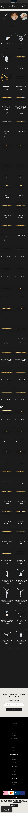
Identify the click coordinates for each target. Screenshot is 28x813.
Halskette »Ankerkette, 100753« (7, 234)
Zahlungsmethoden (14, 723)
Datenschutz (14, 769)
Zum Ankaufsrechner (14, 756)
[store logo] (9, 6)
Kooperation (14, 740)
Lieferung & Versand (14, 726)
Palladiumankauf (14, 760)
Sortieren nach (9, 25)
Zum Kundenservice (14, 721)
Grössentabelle (14, 747)
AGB (14, 771)
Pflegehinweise (14, 745)
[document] (14, 803)
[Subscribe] (14, 709)
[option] (5, 113)
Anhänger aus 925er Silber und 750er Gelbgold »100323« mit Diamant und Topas (6, 45)
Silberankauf (14, 759)
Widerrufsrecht (14, 772)
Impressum (14, 774)
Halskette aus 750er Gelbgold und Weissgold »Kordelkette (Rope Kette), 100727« (20, 107)
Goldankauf (14, 757)
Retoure (14, 728)
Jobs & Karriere (14, 768)
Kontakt (14, 729)
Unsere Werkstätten (14, 738)
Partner (14, 750)
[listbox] (7, 113)
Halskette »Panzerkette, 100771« (7, 337)
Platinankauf (14, 762)
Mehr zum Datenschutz (17, 802)
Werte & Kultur (14, 735)
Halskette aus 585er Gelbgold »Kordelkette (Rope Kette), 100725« (20, 86)
